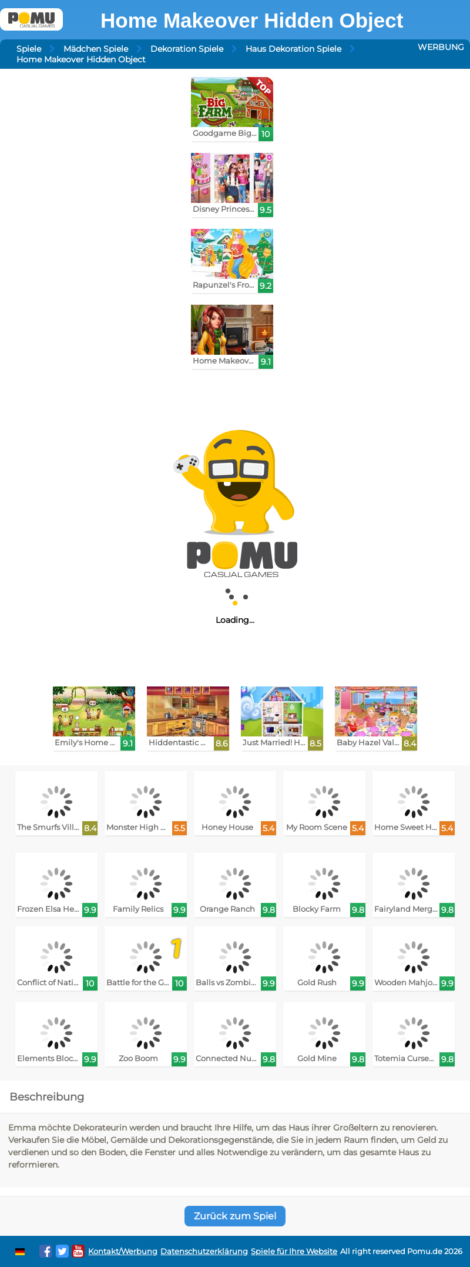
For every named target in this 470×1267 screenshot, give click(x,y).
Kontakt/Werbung (122, 1251)
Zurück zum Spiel (235, 1216)
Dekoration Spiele (186, 49)
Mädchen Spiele (95, 49)
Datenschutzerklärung (204, 1251)
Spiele (28, 49)
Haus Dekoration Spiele (293, 49)
